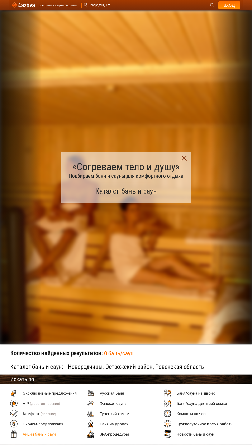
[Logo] (23, 5)
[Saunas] (56, 5)
